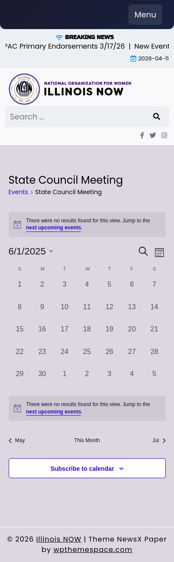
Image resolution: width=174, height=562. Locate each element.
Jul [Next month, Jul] (158, 440)
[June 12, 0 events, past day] (109, 313)
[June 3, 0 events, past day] (65, 290)
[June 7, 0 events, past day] (154, 290)
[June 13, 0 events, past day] (131, 313)
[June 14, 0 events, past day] (154, 313)
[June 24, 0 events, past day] (65, 358)
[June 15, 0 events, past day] (20, 335)
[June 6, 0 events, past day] (131, 290)
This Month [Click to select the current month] (87, 440)
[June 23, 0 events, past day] (42, 358)
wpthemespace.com (93, 550)
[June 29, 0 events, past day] (20, 380)
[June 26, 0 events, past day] (109, 358)
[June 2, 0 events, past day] (42, 290)
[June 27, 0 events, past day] (131, 358)
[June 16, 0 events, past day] (42, 335)
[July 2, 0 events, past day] (87, 380)
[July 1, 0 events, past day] (65, 380)
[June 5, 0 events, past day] (109, 290)
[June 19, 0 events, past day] (109, 335)
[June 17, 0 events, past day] (65, 335)
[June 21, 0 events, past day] (154, 335)
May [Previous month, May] (17, 440)
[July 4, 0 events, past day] (131, 380)
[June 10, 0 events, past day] (65, 313)
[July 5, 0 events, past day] (154, 380)
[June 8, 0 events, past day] (20, 313)
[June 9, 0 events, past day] (42, 313)
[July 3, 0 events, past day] (109, 380)
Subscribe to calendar (82, 468)
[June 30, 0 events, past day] (42, 380)
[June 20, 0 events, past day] (131, 335)
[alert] (87, 408)
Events (18, 192)
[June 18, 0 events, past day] (87, 335)
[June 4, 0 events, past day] (87, 290)
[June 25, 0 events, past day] (87, 358)
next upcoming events (53, 228)
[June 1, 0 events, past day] (20, 290)
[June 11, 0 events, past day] (87, 313)
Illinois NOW (58, 539)
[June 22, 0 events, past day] (20, 358)
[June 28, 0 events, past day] (154, 358)
